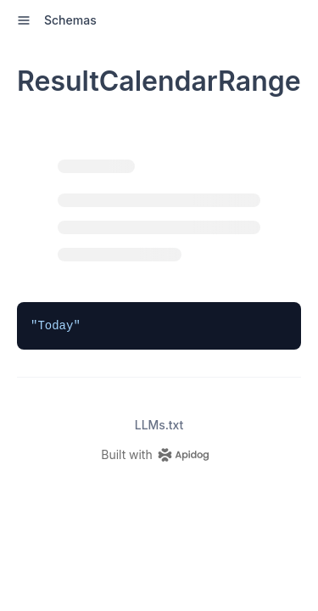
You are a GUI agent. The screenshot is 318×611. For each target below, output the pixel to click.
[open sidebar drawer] (23, 20)
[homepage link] (158, 455)
